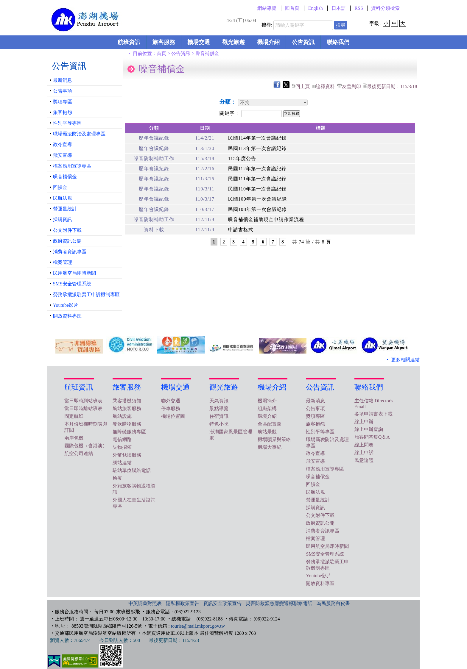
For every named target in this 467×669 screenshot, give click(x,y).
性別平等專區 (67, 123)
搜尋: (266, 24)
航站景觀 (267, 431)
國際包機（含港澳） (85, 445)
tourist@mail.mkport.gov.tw (198, 626)
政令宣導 (62, 144)
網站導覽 (266, 8)
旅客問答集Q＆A (372, 437)
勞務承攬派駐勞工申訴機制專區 (86, 294)
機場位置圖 (173, 416)
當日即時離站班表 (83, 408)
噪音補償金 (65, 176)
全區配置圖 (269, 423)
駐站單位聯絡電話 (132, 470)
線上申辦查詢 (368, 429)
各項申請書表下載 (373, 413)
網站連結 (122, 462)
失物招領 (122, 447)
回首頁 (292, 8)
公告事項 (62, 90)
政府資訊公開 (67, 240)
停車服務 (170, 408)
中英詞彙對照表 (145, 603)
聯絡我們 (338, 42)
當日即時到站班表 (83, 400)
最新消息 (62, 80)
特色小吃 (218, 423)
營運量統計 (65, 208)
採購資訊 (62, 219)
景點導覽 (218, 408)
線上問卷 (363, 444)
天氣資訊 (218, 400)
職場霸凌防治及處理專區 (79, 133)
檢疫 (117, 478)
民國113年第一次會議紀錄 (257, 148)
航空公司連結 (78, 453)
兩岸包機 (73, 437)
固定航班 (73, 416)
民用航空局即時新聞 (74, 273)
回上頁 (302, 86)
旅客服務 (163, 42)
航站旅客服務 (127, 408)
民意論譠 (363, 460)
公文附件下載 (67, 230)
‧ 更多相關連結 (402, 359)
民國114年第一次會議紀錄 (257, 137)
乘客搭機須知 (127, 400)
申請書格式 (240, 229)
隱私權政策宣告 (182, 603)
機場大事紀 (269, 447)
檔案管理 (62, 262)
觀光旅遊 (233, 42)
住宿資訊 (218, 416)
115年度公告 (242, 158)
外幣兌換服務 (127, 454)
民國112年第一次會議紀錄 (257, 168)
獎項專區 (62, 101)
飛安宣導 (62, 155)
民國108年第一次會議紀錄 (257, 209)
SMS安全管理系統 (72, 283)
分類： (229, 102)
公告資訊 (303, 42)
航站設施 (122, 416)
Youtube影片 (66, 305)
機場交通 (198, 42)
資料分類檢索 (385, 8)
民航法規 (62, 198)
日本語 (338, 8)
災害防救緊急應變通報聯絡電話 (279, 603)
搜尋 (340, 25)
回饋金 (60, 187)
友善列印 (351, 86)
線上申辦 (363, 421)
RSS (358, 8)
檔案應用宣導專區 (72, 165)
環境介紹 (267, 416)
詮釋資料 (325, 86)
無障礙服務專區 (129, 431)
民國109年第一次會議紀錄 (257, 198)
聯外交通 (170, 400)
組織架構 (267, 408)
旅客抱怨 (62, 112)
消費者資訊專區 (69, 251)
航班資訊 (129, 42)
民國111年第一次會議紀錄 (257, 178)
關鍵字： (230, 113)
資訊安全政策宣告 (222, 603)
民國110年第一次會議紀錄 (257, 188)
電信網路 (122, 439)
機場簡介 (267, 400)
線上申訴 (363, 452)
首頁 (161, 53)
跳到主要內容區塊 (10, 1)
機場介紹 (268, 42)
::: (138, 8)
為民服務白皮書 (333, 603)
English (315, 8)
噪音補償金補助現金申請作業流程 (266, 219)
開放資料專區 (67, 315)
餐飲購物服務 (127, 423)
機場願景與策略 (274, 439)
